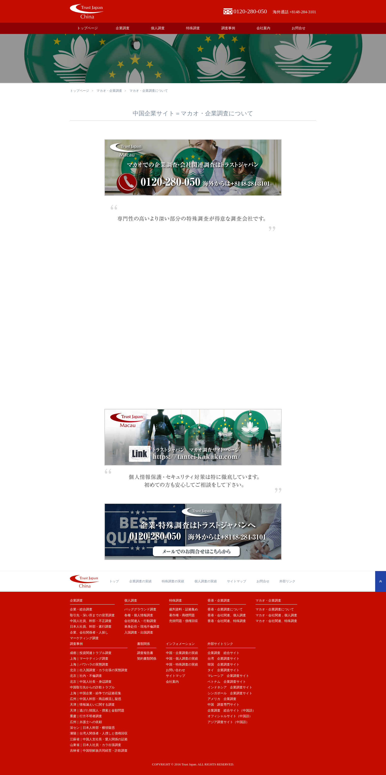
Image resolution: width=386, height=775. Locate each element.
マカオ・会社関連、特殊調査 (276, 621)
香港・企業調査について (225, 609)
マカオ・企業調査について (275, 609)
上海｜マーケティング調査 (89, 658)
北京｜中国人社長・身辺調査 (91, 681)
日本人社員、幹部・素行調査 (91, 626)
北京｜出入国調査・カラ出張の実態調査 (99, 670)
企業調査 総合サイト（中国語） (232, 710)
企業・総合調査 (81, 609)
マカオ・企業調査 (109, 91)
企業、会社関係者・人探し (89, 632)
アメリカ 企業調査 (222, 699)
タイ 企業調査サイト (224, 670)
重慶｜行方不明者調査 (86, 716)
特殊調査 (193, 28)
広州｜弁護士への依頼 (86, 722)
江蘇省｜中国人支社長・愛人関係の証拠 (99, 739)
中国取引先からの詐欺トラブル (92, 687)
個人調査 (158, 28)
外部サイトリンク (220, 644)
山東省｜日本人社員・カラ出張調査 (95, 745)
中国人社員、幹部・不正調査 (91, 621)
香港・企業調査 (219, 600)
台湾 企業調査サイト (224, 658)
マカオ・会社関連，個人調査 (276, 615)
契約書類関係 (146, 658)
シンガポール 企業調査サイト (230, 693)
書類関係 (143, 644)
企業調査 (122, 28)
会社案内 (263, 28)
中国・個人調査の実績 (182, 658)
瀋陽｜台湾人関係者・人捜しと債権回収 (99, 733)
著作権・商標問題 (182, 615)
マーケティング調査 (84, 638)
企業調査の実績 (140, 581)
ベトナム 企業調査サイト (227, 681)
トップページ (87, 28)
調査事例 (228, 28)
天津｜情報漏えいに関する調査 (92, 704)
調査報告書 (145, 653)
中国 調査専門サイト (224, 704)
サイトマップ (236, 581)
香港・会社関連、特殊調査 (227, 621)
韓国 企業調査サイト (224, 664)
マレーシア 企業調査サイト (228, 676)
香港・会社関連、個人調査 (227, 615)
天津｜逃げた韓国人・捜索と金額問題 (97, 710)
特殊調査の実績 (173, 581)
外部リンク (287, 581)
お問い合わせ (175, 670)
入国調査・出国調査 (138, 632)
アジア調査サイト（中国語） (228, 722)
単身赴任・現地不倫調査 (142, 626)
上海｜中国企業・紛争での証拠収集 (95, 693)
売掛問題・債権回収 (183, 621)
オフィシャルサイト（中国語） (230, 716)
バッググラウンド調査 (140, 609)
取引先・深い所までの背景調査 (92, 615)
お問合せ (299, 28)
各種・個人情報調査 (138, 615)
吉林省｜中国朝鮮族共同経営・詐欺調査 (99, 750)
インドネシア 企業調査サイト (230, 687)
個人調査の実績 (205, 581)
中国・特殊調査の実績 (182, 664)
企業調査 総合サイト (224, 653)
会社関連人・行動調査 (140, 621)
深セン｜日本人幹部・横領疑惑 (92, 727)
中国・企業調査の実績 (182, 653)
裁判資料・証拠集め (183, 609)
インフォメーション (180, 644)
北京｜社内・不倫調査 (86, 676)
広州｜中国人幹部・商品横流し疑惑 (95, 699)
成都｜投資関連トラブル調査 (91, 653)
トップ (114, 581)
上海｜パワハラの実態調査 (89, 664)
